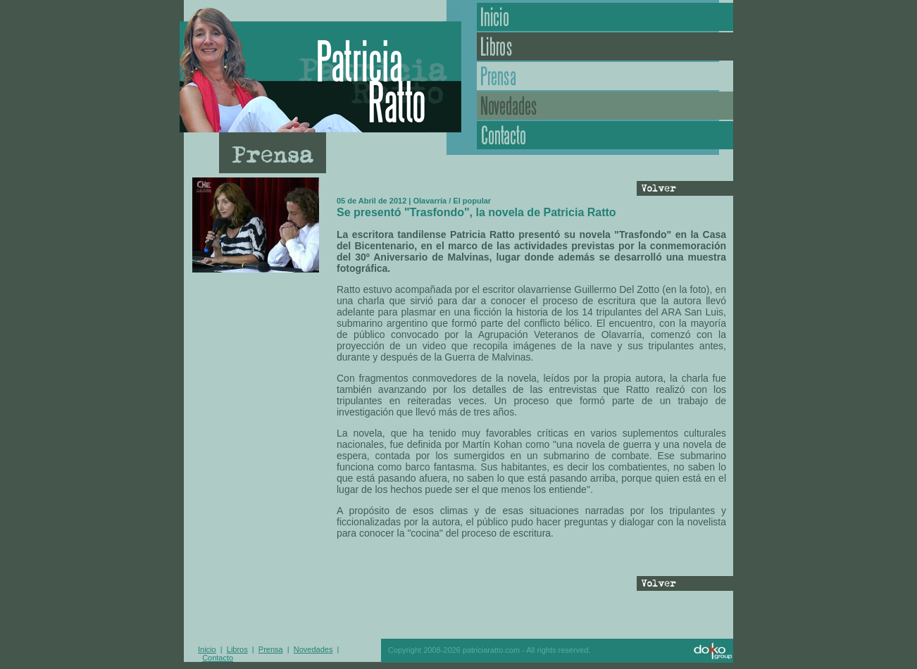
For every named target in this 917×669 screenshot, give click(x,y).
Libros (605, 46)
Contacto (605, 135)
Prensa (605, 76)
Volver (683, 188)
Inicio (605, 17)
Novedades (605, 106)
